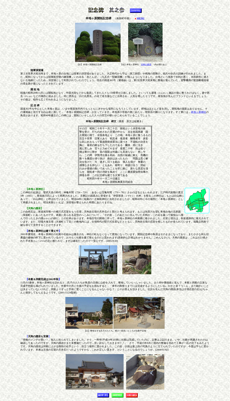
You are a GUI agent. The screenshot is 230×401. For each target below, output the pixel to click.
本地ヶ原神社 (198, 112)
